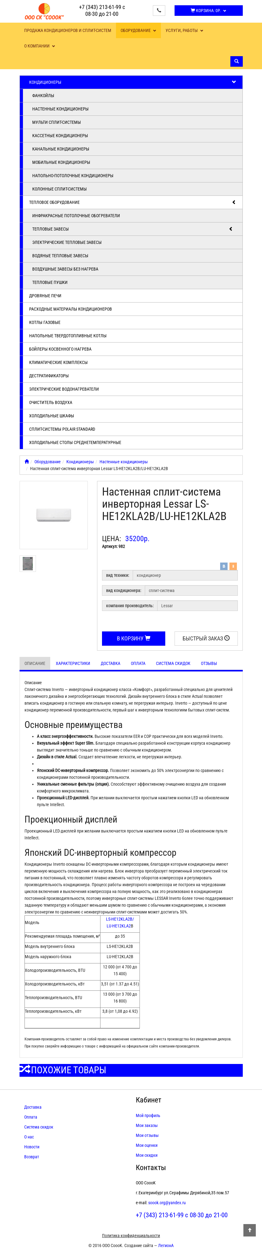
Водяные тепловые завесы (60, 255)
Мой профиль (148, 1115)
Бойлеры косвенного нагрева (60, 349)
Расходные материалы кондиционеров (70, 309)
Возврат (31, 1156)
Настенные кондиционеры (60, 108)
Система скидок (173, 663)
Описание (34, 663)
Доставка (110, 663)
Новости (31, 1146)
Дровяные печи (45, 295)
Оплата (138, 663)
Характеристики (73, 663)
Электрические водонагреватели (64, 389)
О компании (39, 45)
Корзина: (208, 10)
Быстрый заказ (206, 638)
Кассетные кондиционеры (60, 135)
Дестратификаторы (49, 375)
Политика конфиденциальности (131, 1235)
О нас (29, 1136)
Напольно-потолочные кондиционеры (72, 175)
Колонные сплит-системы (59, 188)
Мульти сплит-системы (56, 122)
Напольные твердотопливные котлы (68, 335)
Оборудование (138, 30)
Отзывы (209, 663)
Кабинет (148, 1100)
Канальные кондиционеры (60, 148)
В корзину (133, 638)
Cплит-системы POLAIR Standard (62, 429)
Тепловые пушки (50, 282)
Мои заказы (147, 1125)
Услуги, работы (184, 30)
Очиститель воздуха (50, 402)
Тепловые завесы (132, 229)
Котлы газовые (44, 322)
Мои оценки (147, 1145)
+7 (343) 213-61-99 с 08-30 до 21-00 (102, 10)
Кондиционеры (132, 82)
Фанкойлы (43, 95)
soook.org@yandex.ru (167, 1202)
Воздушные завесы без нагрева (65, 269)
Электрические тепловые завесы (67, 242)
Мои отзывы (147, 1135)
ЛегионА (166, 1245)
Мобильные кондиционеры (61, 162)
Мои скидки (147, 1155)
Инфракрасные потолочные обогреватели (76, 215)
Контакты (151, 1167)
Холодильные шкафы (51, 415)
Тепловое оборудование (132, 202)
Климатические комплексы (58, 362)
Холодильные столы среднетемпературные (75, 442)
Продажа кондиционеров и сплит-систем (67, 30)
